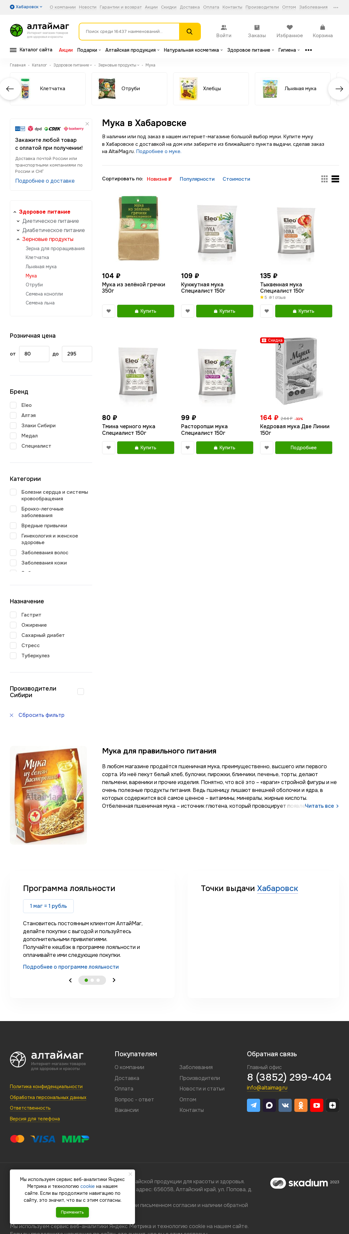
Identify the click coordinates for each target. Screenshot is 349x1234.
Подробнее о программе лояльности (71, 966)
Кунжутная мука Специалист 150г (203, 287)
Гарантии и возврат (121, 7)
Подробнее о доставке (45, 180)
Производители (262, 7)
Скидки (168, 7)
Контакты (232, 7)
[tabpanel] (92, 927)
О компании (63, 7)
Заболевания (313, 7)
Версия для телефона (35, 1119)
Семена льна (40, 303)
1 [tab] (86, 980)
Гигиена (289, 50)
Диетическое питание (50, 221)
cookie (197, 1226)
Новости (87, 7)
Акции (151, 7)
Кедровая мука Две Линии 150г (295, 429)
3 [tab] (98, 980)
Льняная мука (41, 267)
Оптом (289, 7)
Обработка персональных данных (48, 1097)
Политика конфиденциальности (46, 1087)
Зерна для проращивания (55, 248)
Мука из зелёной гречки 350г (133, 287)
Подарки (89, 50)
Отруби (34, 285)
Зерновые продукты (47, 239)
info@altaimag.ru (267, 1087)
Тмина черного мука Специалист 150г (128, 429)
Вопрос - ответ (134, 1099)
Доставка (190, 7)
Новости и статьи (202, 1088)
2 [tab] (92, 980)
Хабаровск (277, 888)
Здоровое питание (250, 50)
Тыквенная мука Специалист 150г (282, 287)
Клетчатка (37, 257)
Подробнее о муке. (158, 151)
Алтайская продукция (132, 50)
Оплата (211, 7)
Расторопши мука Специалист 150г (204, 429)
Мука (31, 276)
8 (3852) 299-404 (289, 1077)
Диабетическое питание (53, 230)
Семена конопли (44, 294)
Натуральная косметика (193, 50)
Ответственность (30, 1108)
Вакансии (127, 1110)
